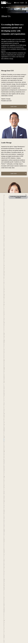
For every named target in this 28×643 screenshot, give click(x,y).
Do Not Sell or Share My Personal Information (18, 197)
